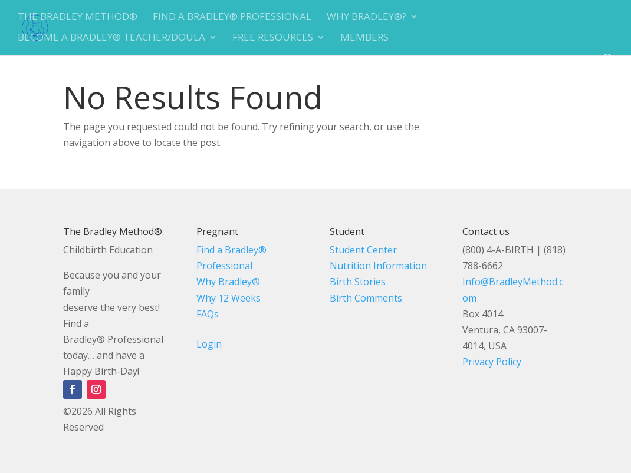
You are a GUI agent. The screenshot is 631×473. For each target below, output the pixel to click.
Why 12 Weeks (228, 298)
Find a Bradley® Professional (232, 17)
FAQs (207, 313)
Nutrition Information (378, 265)
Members (364, 38)
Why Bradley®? (366, 17)
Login (209, 344)
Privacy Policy (491, 361)
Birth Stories (358, 281)
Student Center (363, 249)
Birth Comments (366, 298)
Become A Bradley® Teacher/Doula (111, 38)
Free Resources (272, 38)
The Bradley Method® (77, 17)
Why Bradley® (228, 281)
